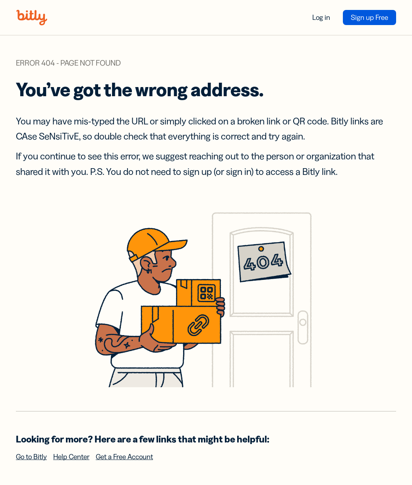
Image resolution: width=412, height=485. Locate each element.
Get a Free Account (124, 456)
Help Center (71, 456)
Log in (321, 17)
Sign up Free (369, 17)
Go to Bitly (31, 456)
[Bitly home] (32, 17)
